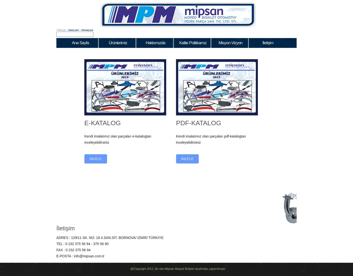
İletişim (65, 228)
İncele (95, 159)
